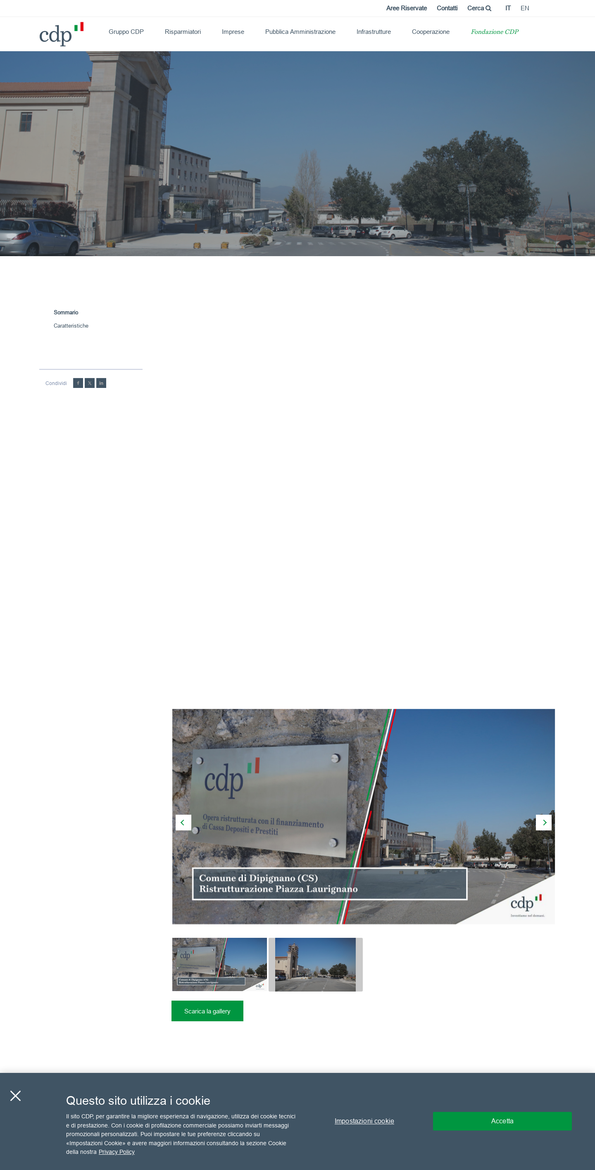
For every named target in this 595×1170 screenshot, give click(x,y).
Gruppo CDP (126, 31)
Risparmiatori (183, 31)
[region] (297, 1121)
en (525, 8)
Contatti (447, 8)
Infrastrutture (374, 31)
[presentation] (183, 822)
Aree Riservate (406, 8)
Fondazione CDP (494, 32)
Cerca (479, 8)
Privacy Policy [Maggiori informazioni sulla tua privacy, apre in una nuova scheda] (117, 1152)
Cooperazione (431, 31)
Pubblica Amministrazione (300, 31)
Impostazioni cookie (364, 1121)
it (508, 8)
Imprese (233, 31)
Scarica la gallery (207, 1011)
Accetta (502, 1121)
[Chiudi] (15, 1096)
